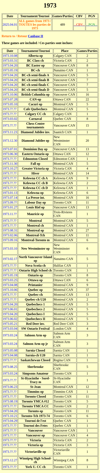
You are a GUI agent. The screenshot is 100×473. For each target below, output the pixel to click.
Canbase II (35, 36)
